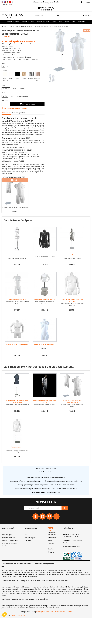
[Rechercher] (47, 15)
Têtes (60, 22)
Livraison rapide (7, 534)
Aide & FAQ (28, 541)
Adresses (51, 544)
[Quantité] (4, 104)
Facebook (35, 516)
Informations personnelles (52, 533)
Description (6, 113)
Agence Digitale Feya (19, 615)
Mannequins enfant (43, 22)
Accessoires (81, 22)
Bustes (54, 22)
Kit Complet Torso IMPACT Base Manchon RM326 (15, 207)
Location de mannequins (10, 541)
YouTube (42, 516)
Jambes (67, 22)
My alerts (51, 552)
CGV (26, 534)
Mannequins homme (28, 22)
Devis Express (44, 7)
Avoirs (50, 541)
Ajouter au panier (27, 104)
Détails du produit (18, 113)
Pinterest (49, 516)
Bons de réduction (51, 548)
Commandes (52, 538)
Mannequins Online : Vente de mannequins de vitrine (54, 612)
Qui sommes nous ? (8, 538)
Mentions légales (30, 538)
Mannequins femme (13, 22)
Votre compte (51, 529)
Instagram (56, 516)
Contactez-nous (7, 4)
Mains (73, 22)
